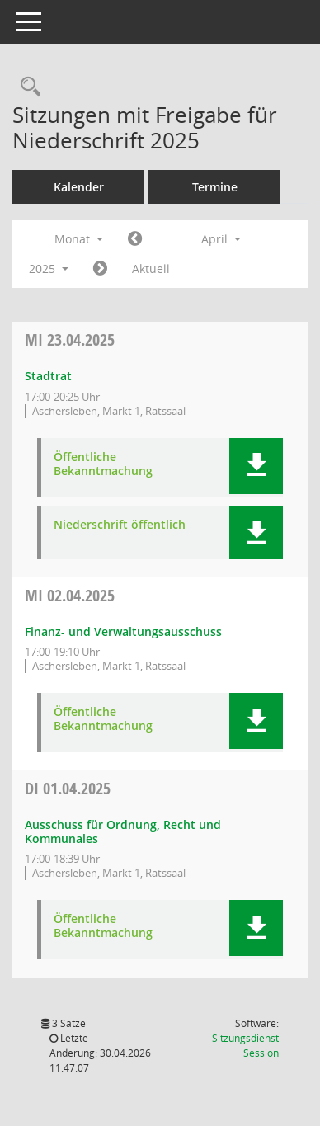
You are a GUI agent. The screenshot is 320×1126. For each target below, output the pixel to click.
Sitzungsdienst (245, 1045)
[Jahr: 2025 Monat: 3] (134, 239)
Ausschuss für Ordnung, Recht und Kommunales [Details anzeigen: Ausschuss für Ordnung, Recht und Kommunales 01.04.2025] (123, 831)
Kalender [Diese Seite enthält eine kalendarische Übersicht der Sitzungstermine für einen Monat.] (79, 187)
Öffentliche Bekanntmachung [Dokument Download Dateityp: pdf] (103, 464)
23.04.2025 (70, 339)
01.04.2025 (68, 788)
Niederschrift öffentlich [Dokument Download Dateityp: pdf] (120, 525)
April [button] (221, 239)
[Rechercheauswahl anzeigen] (26, 87)
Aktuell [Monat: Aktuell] (151, 268)
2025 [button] (48, 268)
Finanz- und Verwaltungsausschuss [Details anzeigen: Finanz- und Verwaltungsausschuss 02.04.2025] (123, 631)
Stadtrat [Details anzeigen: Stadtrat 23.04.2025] (48, 376)
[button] (256, 466)
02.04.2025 (70, 595)
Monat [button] (78, 239)
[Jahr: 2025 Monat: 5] (100, 269)
